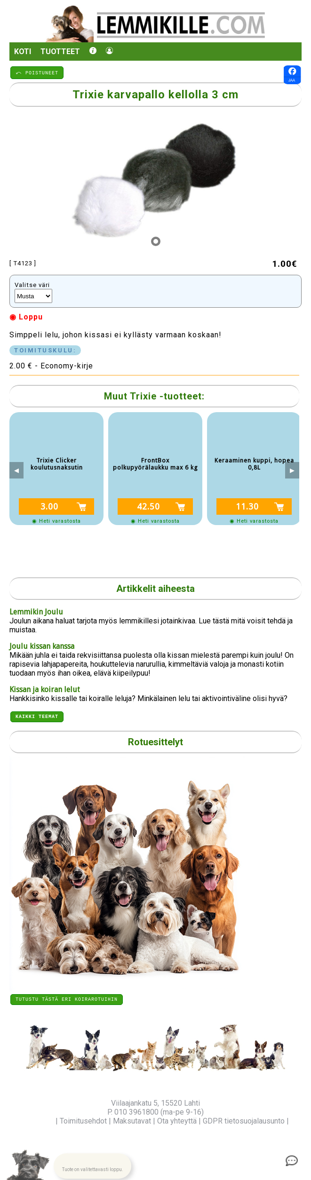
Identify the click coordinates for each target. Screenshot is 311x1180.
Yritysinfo (38, 1120)
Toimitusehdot (83, 1120)
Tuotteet (60, 51)
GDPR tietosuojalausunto (244, 1120)
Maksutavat (132, 1120)
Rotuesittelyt (155, 740)
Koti (22, 51)
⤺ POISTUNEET (37, 72)
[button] (92, 1163)
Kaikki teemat (37, 714)
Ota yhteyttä (177, 1120)
